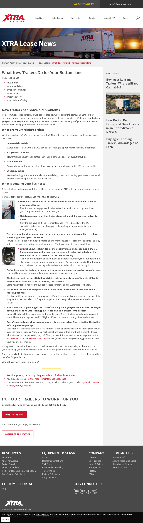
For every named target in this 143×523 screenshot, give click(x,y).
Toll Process (48, 464)
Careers (92, 457)
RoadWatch (118, 457)
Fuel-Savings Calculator (13, 474)
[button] (137, 18)
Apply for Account (84, 3)
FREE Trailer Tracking (52, 467)
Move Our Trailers (10, 467)
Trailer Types (48, 470)
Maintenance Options (52, 460)
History (92, 470)
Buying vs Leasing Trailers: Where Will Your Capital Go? (123, 83)
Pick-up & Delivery (51, 474)
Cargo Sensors (49, 477)
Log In (5, 488)
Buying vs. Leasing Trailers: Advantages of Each (122, 143)
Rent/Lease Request (122, 464)
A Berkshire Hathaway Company (16, 509)
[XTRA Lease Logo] (14, 18)
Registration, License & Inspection (19, 470)
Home (5, 62)
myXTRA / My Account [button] (121, 4)
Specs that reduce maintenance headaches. (45, 378)
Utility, (18, 385)
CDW (44, 457)
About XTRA (15, 62)
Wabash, (11, 385)
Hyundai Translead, (91, 382)
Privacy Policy (42, 514)
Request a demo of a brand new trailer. (56, 375)
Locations (7, 457)
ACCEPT (5, 519)
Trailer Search (8, 464)
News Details (44, 62)
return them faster (39, 338)
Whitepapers (95, 467)
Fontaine (26, 385)
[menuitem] (39, 18)
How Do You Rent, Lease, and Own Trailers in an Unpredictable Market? (122, 126)
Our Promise (95, 460)
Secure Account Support (124, 460)
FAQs (91, 474)
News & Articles (29, 62)
